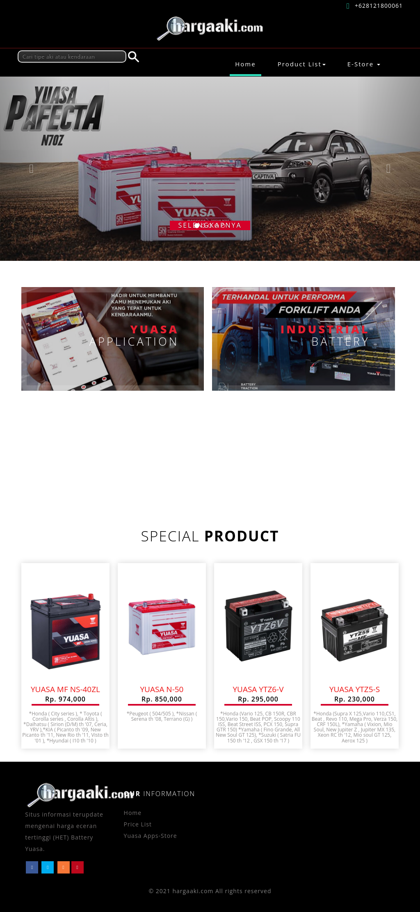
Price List (138, 824)
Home (248, 63)
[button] (31, 169)
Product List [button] (302, 64)
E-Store (363, 64)
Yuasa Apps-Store (150, 836)
